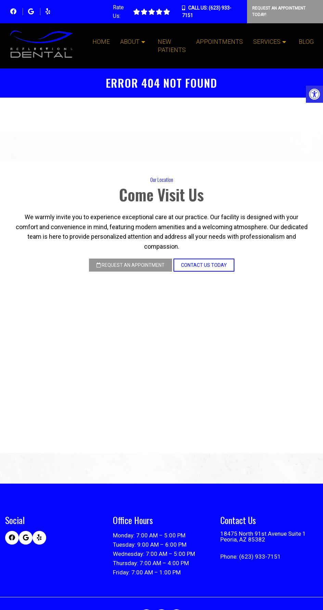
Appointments (219, 41)
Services (267, 41)
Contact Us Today (204, 265)
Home (101, 41)
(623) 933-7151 (260, 557)
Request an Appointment (130, 265)
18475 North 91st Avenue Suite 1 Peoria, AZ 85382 (263, 537)
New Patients (172, 45)
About (130, 41)
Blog (306, 41)
